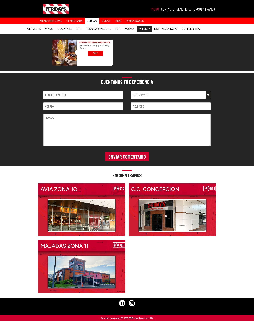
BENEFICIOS (184, 9)
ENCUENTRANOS (204, 9)
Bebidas (92, 20)
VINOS (49, 28)
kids (118, 20)
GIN (78, 28)
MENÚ (155, 9)
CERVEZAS (34, 28)
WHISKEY (144, 28)
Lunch (106, 20)
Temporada (74, 20)
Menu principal (51, 20)
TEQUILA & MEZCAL (98, 28)
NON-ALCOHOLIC (165, 28)
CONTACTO (167, 9)
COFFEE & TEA (191, 28)
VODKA (129, 28)
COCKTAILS (65, 28)
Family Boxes (134, 20)
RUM (118, 28)
